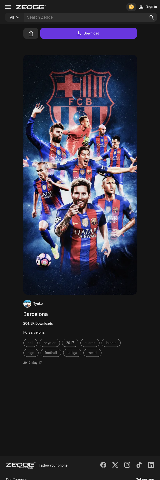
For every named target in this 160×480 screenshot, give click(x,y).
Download (87, 33)
